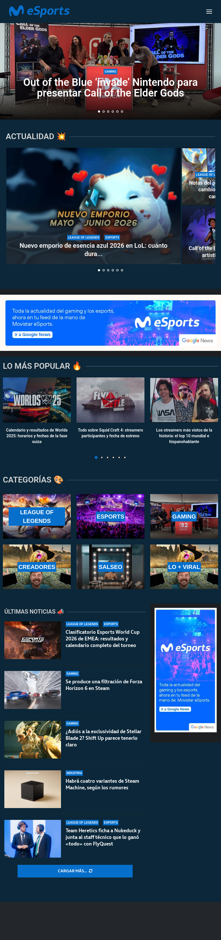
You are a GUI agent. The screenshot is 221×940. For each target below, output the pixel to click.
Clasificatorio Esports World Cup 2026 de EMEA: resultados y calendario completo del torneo (103, 646)
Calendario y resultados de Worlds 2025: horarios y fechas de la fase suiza (37, 436)
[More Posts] (75, 871)
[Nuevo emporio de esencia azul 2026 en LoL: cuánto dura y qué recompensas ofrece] (93, 206)
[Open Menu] (209, 11)
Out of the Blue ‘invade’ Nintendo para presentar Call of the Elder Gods (110, 87)
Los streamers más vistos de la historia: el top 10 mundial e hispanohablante (184, 436)
